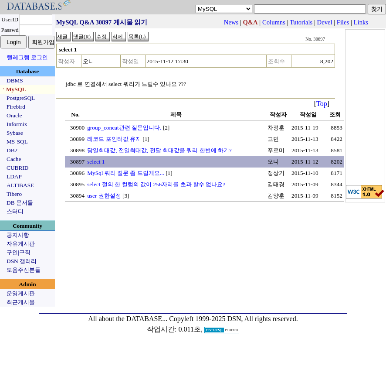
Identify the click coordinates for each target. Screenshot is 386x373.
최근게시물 (21, 302)
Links (361, 22)
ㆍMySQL (13, 89)
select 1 (96, 161)
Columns (273, 22)
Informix (17, 124)
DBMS (15, 80)
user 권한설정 (104, 195)
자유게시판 (21, 243)
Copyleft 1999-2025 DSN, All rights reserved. (233, 318)
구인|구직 (18, 252)
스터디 (15, 211)
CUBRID (17, 167)
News (231, 22)
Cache (14, 159)
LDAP (14, 176)
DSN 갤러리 (22, 261)
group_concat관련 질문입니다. (124, 127)
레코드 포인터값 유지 (114, 139)
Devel (324, 22)
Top (321, 103)
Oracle (14, 115)
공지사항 (18, 235)
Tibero (14, 194)
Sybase (15, 133)
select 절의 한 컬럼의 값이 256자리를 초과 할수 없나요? (156, 184)
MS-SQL (17, 141)
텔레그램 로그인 (27, 57)
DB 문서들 (20, 202)
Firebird (16, 106)
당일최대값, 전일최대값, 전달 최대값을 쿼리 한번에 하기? (159, 150)
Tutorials (301, 22)
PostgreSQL (21, 98)
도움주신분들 (24, 270)
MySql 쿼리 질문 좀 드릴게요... (125, 173)
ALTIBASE (20, 185)
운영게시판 (21, 293)
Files (343, 22)
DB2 (12, 150)
